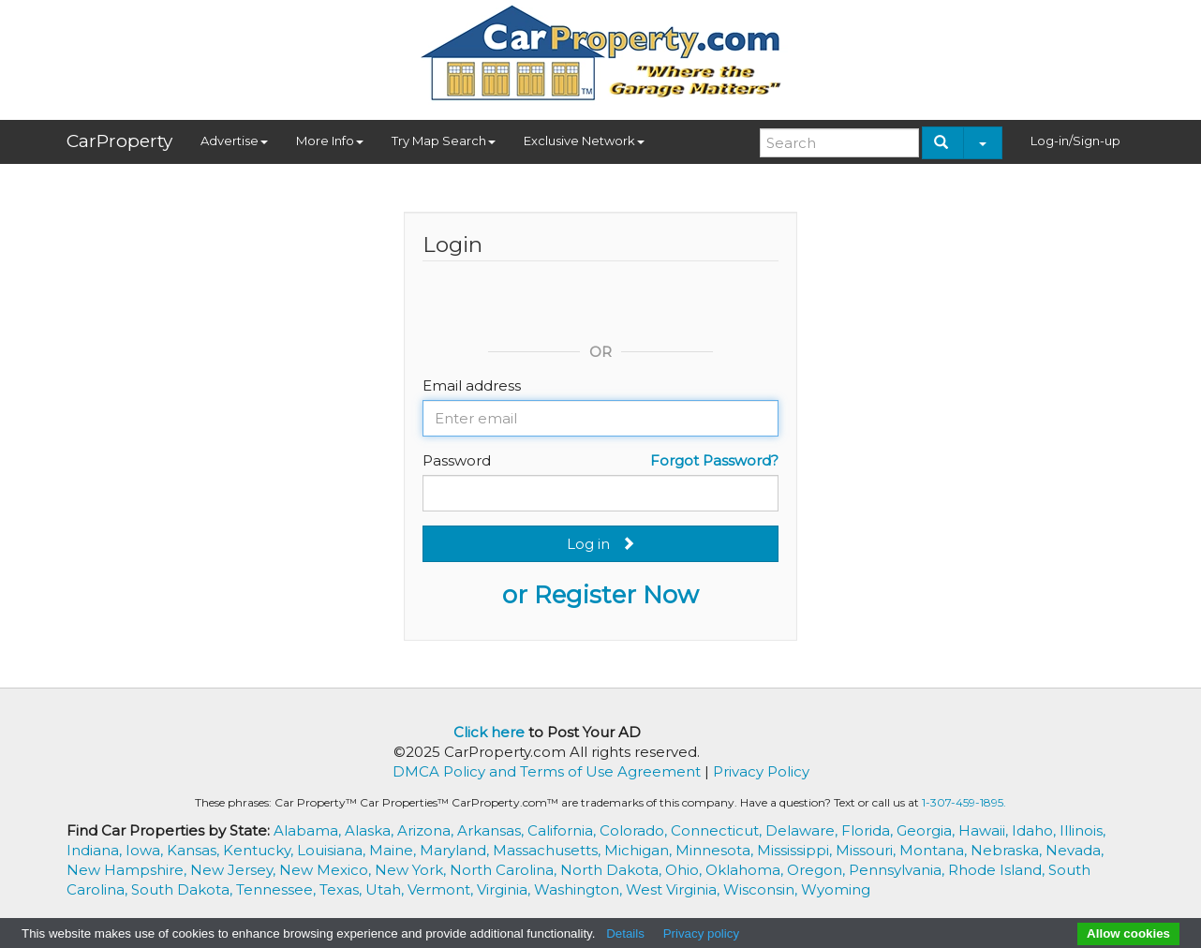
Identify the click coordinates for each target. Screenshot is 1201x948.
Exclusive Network (584, 140)
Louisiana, (333, 850)
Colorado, (635, 830)
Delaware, (803, 830)
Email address (472, 385)
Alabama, (309, 830)
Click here (489, 732)
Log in (601, 544)
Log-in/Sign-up (1075, 140)
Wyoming (835, 889)
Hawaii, (985, 830)
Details (625, 933)
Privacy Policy (761, 771)
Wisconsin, (762, 889)
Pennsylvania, (898, 870)
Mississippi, (796, 850)
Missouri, (867, 850)
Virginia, (505, 889)
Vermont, (442, 889)
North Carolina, (505, 870)
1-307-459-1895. (964, 802)
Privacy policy (701, 933)
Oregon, (818, 870)
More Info (329, 140)
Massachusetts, (548, 850)
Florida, (869, 830)
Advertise (234, 140)
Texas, (342, 889)
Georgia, (927, 830)
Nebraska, (1008, 850)
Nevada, (1074, 850)
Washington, (580, 889)
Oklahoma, (746, 870)
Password (457, 460)
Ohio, (685, 870)
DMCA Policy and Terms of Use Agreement (547, 771)
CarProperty (119, 141)
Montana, (935, 850)
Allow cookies (1128, 933)
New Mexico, (327, 870)
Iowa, (146, 850)
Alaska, (371, 830)
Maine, (394, 850)
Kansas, (195, 850)
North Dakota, (612, 870)
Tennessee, (277, 889)
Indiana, (96, 850)
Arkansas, (492, 830)
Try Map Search (444, 140)
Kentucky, (260, 850)
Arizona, (427, 830)
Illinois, (1082, 830)
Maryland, (456, 850)
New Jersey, (234, 870)
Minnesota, (716, 850)
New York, (412, 870)
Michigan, (639, 850)
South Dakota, (183, 889)
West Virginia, (674, 889)
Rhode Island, (998, 870)
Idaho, (1036, 830)
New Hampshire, (128, 870)
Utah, (386, 889)
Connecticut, (718, 830)
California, (563, 830)
